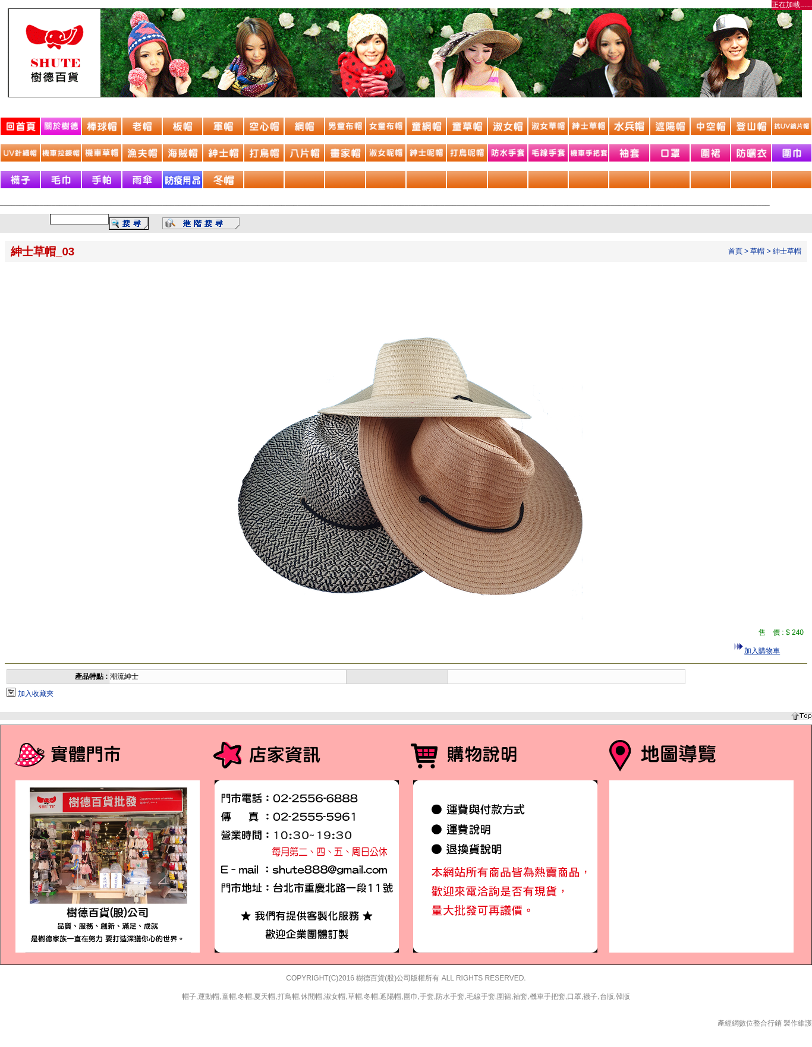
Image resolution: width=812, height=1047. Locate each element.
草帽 (757, 251)
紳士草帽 (787, 251)
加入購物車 (762, 651)
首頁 (735, 251)
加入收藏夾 (35, 693)
